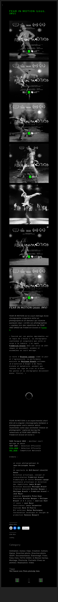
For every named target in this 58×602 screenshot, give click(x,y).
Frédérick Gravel (17, 346)
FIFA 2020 (13, 448)
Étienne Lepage (27, 357)
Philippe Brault (28, 361)
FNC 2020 (13, 450)
